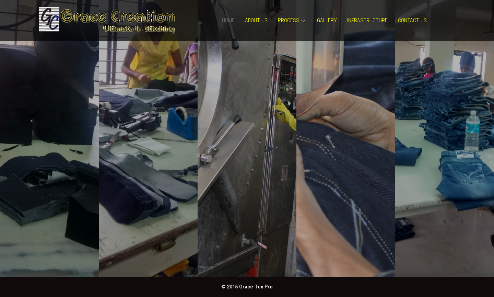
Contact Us (412, 20)
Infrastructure (367, 20)
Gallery (327, 20)
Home (228, 20)
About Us (256, 20)
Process (292, 20)
